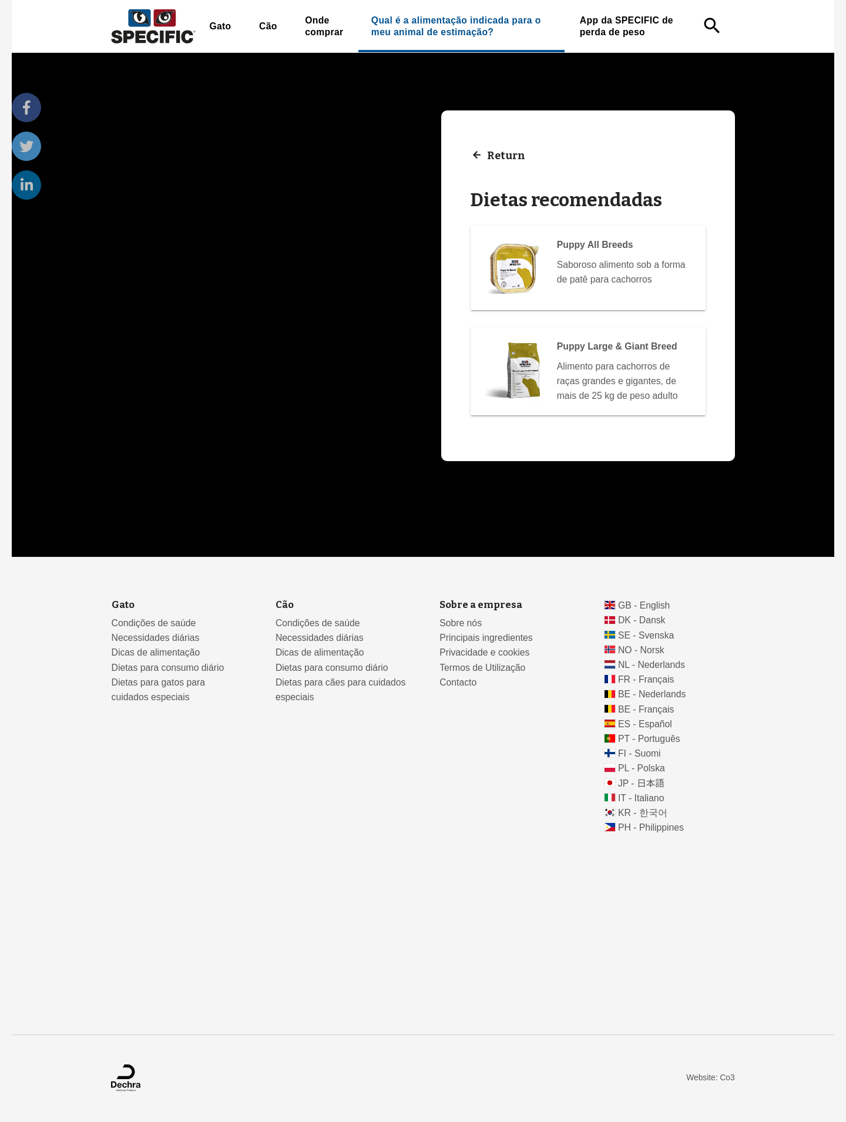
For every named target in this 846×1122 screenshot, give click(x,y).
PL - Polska (641, 768)
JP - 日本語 (641, 783)
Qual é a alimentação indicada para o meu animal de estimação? (456, 26)
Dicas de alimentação (156, 652)
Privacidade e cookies (484, 652)
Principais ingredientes (485, 638)
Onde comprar (324, 26)
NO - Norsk (641, 650)
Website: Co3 (710, 1077)
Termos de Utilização (482, 668)
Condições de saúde (154, 623)
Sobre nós (460, 623)
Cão (268, 26)
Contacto (457, 682)
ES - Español (645, 724)
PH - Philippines (651, 827)
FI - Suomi (639, 753)
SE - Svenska (646, 635)
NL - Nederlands (651, 665)
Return (506, 155)
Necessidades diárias (156, 638)
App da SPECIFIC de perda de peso (626, 26)
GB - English (644, 605)
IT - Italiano (641, 798)
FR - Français (646, 679)
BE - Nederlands (652, 694)
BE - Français (646, 709)
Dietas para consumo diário (168, 668)
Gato (220, 26)
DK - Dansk (642, 620)
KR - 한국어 (642, 813)
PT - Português (649, 739)
